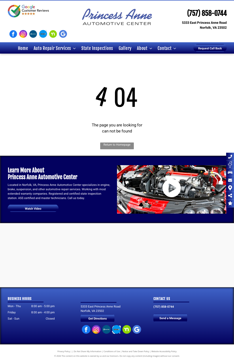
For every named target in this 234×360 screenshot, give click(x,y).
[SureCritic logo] (33, 34)
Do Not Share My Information (87, 351)
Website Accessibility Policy (164, 351)
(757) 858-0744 (207, 13)
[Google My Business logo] (63, 34)
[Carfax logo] (43, 34)
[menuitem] (23, 48)
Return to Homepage (117, 144)
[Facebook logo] (13, 34)
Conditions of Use (111, 351)
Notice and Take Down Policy (135, 351)
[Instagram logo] (23, 34)
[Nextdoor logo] (53, 34)
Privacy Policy (63, 351)
